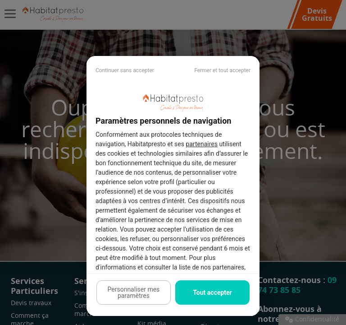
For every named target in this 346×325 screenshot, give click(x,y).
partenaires (202, 144)
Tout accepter (212, 292)
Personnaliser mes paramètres (134, 292)
